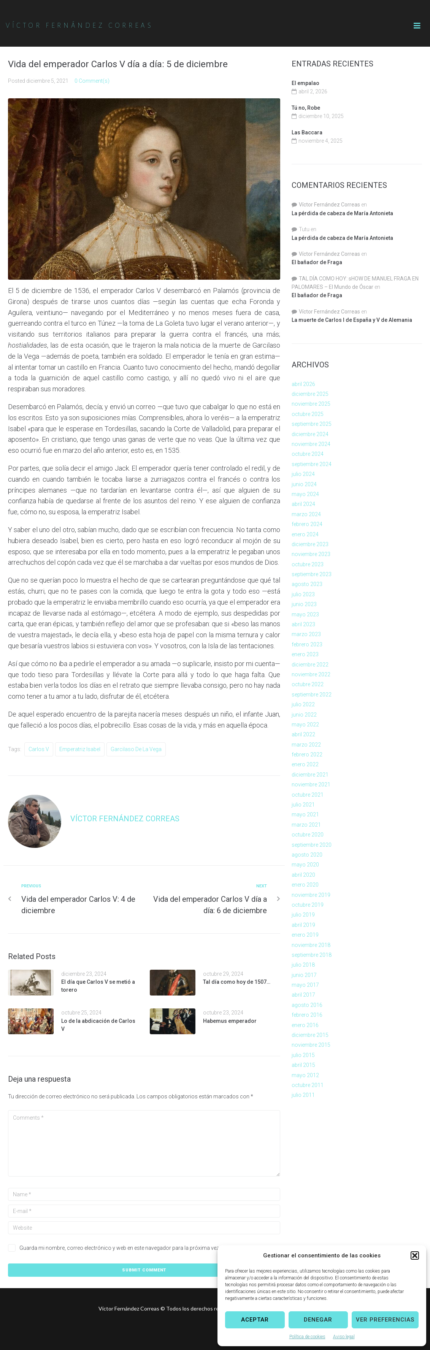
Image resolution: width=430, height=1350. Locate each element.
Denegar (318, 1319)
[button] (415, 1255)
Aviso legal (344, 1336)
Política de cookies (307, 1336)
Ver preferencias (385, 1319)
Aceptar (255, 1319)
